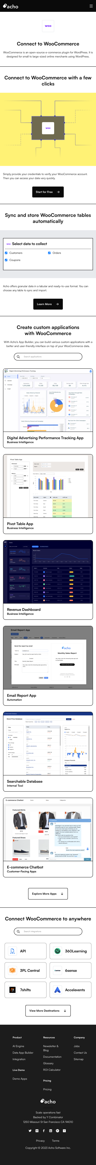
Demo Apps (20, 1078)
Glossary (48, 1063)
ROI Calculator (52, 1069)
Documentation (52, 1056)
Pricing (47, 1089)
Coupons (14, 260)
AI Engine (18, 1046)
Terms (55, 1140)
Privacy (40, 1140)
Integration (19, 1059)
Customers (15, 252)
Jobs (77, 1046)
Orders (57, 252)
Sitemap (79, 1059)
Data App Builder (23, 1052)
